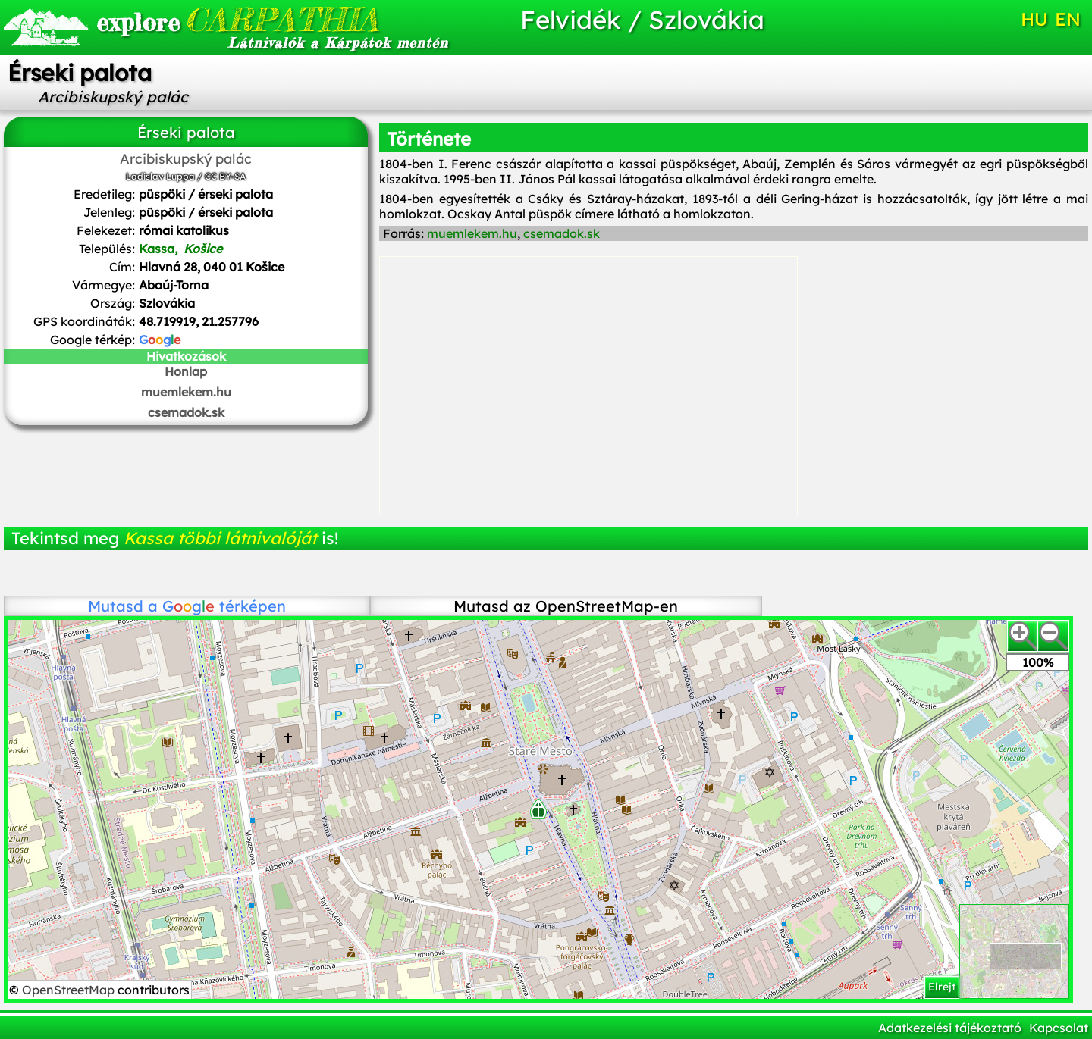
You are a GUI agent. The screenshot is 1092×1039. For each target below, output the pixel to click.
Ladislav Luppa (160, 176)
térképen (224, 605)
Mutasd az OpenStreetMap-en (565, 605)
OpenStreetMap (70, 989)
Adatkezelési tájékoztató (949, 1027)
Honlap (186, 371)
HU (1034, 19)
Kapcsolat (1058, 1027)
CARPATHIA (237, 19)
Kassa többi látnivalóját (220, 538)
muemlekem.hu (186, 391)
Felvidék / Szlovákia (642, 19)
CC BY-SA (225, 176)
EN (1068, 19)
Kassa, (182, 248)
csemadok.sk (186, 412)
